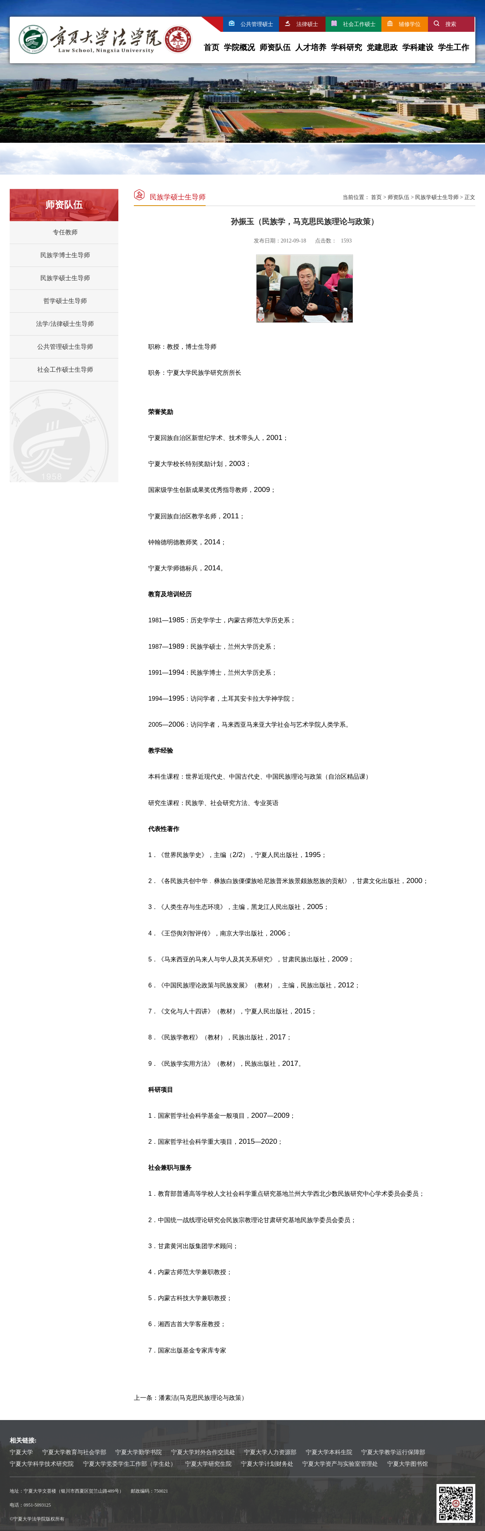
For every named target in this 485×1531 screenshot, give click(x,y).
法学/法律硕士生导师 (65, 323)
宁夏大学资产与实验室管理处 (340, 1464)
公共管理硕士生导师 (65, 346)
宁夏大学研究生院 (208, 1464)
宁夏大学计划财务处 (267, 1464)
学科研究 (346, 47)
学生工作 (453, 47)
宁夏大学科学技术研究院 (42, 1464)
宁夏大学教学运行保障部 (393, 1452)
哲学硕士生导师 (65, 301)
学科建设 (417, 47)
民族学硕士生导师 (65, 278)
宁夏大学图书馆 (407, 1464)
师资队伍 (275, 47)
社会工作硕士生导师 (65, 369)
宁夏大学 (21, 1452)
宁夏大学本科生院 (329, 1452)
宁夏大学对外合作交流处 (203, 1452)
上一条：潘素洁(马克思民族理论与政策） (191, 1397)
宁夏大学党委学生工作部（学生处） (129, 1464)
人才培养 (310, 47)
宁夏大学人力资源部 (270, 1452)
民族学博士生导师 (65, 255)
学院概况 (239, 47)
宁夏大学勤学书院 (138, 1452)
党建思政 (382, 47)
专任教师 (65, 232)
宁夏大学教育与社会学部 (74, 1452)
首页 (211, 47)
